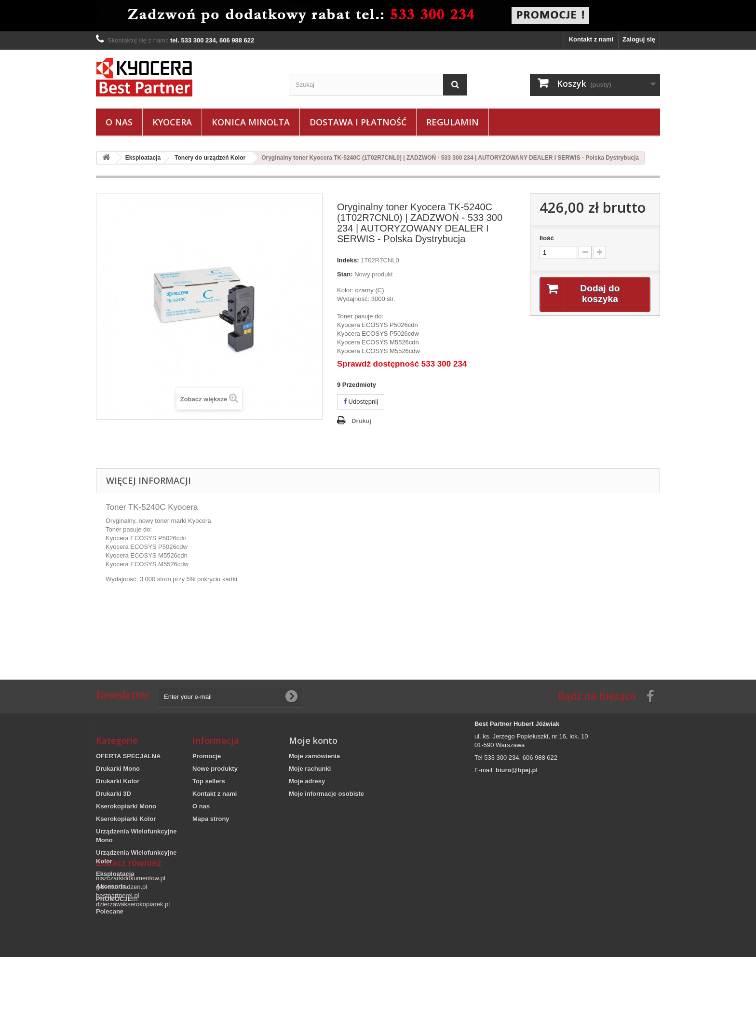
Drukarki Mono (118, 768)
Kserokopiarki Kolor (126, 818)
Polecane (109, 911)
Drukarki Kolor (117, 781)
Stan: (345, 274)
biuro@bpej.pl (517, 770)
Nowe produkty (215, 768)
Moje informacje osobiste (326, 793)
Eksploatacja (115, 873)
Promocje (206, 756)
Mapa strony (211, 818)
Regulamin (452, 122)
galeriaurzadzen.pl (121, 953)
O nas (119, 122)
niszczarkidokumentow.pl (130, 945)
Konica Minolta (251, 122)
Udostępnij (360, 401)
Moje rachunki (310, 768)
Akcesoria (111, 886)
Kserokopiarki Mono (126, 806)
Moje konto (313, 740)
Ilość (547, 238)
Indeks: (348, 260)
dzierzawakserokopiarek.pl (133, 971)
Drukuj (361, 420)
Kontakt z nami (591, 39)
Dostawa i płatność (358, 122)
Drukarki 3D (113, 793)
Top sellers (208, 781)
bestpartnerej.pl (117, 962)
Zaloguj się (638, 39)
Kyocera (172, 122)
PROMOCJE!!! (117, 898)
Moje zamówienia (314, 756)
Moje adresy (307, 781)
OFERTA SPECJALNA (128, 756)
